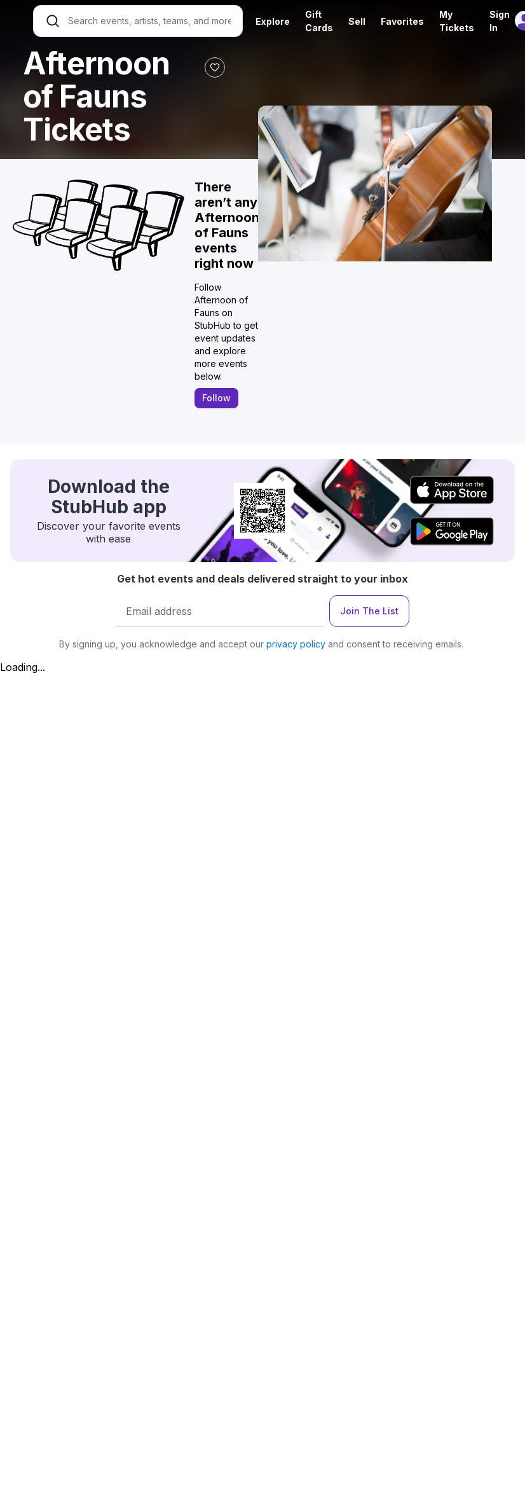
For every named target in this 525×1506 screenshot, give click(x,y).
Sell (356, 21)
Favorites (402, 21)
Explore (273, 21)
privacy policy (295, 644)
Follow (216, 397)
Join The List (369, 610)
